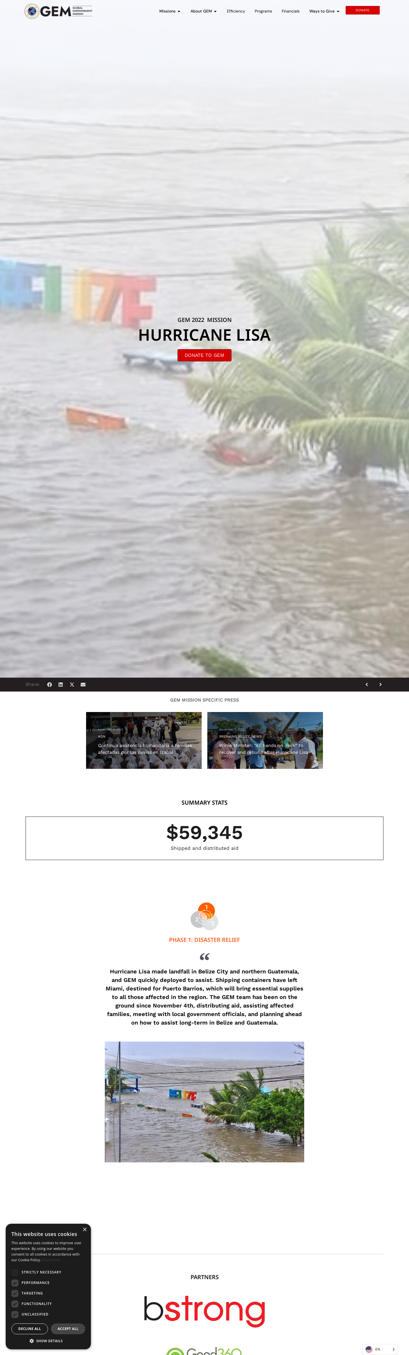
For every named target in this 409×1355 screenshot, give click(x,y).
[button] (49, 684)
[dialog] (48, 1286)
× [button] (84, 1230)
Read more (51, 1260)
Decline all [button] (29, 1328)
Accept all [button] (68, 1328)
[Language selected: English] (380, 1349)
